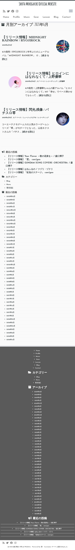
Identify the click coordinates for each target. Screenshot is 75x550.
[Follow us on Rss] (5, 11)
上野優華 (62, 81)
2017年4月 (10, 305)
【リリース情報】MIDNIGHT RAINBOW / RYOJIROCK (24, 38)
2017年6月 (10, 302)
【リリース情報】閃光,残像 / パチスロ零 (25, 111)
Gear (36, 17)
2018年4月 (10, 285)
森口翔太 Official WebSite (22, 547)
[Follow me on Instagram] (18, 11)
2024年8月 (10, 213)
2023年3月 (10, 234)
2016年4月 (10, 340)
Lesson (46, 17)
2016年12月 (10, 319)
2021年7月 (10, 247)
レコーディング (51, 81)
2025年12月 (10, 196)
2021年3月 (10, 261)
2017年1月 (10, 316)
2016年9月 (10, 329)
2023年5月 (10, 230)
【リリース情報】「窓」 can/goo (23, 159)
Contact (66, 17)
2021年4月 (10, 258)
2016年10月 (10, 326)
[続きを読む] (45, 95)
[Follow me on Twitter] (9, 11)
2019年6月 (10, 271)
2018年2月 (10, 288)
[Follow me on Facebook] (13, 11)
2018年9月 (10, 278)
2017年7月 (10, 299)
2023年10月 (10, 224)
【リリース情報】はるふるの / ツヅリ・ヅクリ (30, 169)
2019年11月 (10, 268)
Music (27, 17)
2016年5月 (10, 336)
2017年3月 (10, 309)
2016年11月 (10, 322)
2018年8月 (10, 282)
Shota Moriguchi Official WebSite (37, 4)
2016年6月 (10, 333)
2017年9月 (10, 295)
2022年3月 (10, 244)
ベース (42, 81)
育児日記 (9, 188)
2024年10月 (11, 210)
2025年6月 (10, 203)
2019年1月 (10, 275)
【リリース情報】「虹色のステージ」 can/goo (30, 172)
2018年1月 (10, 292)
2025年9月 (10, 200)
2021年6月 (10, 251)
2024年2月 (10, 217)
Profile (16, 17)
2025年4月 (10, 207)
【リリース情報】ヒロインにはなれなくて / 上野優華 (47, 75)
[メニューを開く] (71, 11)
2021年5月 (10, 254)
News (8, 184)
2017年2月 (10, 312)
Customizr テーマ (50, 547)
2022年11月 (10, 237)
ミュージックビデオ (29, 117)
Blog (56, 17)
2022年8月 (10, 241)
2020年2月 (10, 265)
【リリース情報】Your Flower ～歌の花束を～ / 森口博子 (35, 156)
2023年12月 (10, 220)
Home (6, 17)
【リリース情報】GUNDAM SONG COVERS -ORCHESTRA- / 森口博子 (38, 529)
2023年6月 (10, 227)
